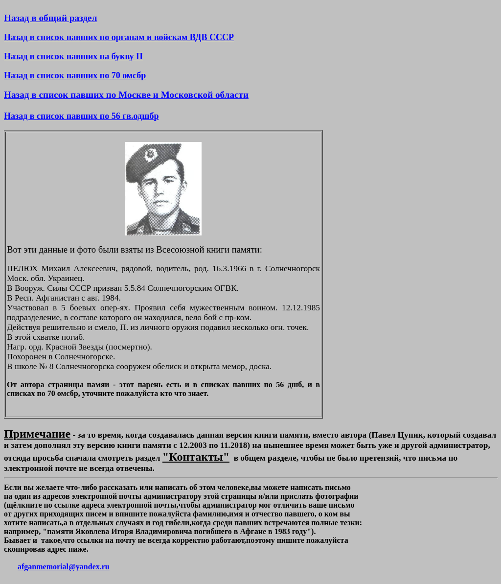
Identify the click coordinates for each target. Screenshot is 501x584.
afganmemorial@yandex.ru (64, 566)
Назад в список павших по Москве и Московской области (126, 95)
